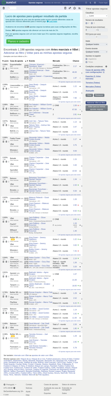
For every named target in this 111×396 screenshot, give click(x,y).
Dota (59, 364)
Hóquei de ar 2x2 (38, 359)
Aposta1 (15, 273)
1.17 (75, 139)
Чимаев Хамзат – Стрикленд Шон (40, 77)
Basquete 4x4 (61, 361)
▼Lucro (5, 61)
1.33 (75, 223)
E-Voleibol (30, 366)
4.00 (75, 219)
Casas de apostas (51, 384)
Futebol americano (53, 359)
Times (90, 62)
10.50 (74, 171)
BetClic (14, 131)
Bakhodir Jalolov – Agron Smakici (39, 273)
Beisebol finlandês (33, 371)
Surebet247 (16, 262)
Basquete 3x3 (50, 361)
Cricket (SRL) (14, 373)
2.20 (75, 324)
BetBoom (15, 113)
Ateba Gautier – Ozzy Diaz (39, 258)
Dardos (45, 364)
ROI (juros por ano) (93, 34)
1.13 (75, 122)
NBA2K (6, 371)
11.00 (74, 318)
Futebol (61, 366)
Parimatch (15, 347)
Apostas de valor (68, 3)
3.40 (75, 165)
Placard (14, 266)
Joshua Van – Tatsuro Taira (39, 131)
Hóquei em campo (42, 366)
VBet (12, 71)
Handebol (60, 368)
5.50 (75, 191)
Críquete (37, 364)
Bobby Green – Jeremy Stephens (38, 250)
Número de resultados (94, 20)
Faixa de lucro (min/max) (95, 27)
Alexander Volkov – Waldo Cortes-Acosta (39, 138)
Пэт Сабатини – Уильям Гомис (39, 113)
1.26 (75, 262)
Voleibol (25, 375)
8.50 (75, 211)
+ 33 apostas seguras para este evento (69, 269)
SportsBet (14, 170)
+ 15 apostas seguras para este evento (69, 215)
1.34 (75, 179)
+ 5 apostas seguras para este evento (70, 195)
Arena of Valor (66, 359)
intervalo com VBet (21, 355)
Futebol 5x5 (18, 368)
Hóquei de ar (26, 359)
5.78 (75, 348)
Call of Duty (61, 362)
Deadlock (52, 364)
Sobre (64, 393)
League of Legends (40, 369)
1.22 (75, 86)
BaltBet (14, 77)
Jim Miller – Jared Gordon (39, 309)
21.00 (74, 280)
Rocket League (55, 371)
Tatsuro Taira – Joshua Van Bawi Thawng (39, 126)
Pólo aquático (43, 375)
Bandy (25, 361)
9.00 (75, 151)
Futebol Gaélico (44, 368)
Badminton (17, 361)
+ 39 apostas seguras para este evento (69, 255)
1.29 (75, 293)
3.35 (75, 314)
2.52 (75, 298)
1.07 (75, 274)
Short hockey (48, 373)
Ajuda (28, 391)
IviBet (12, 97)
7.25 (75, 251)
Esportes (47, 393)
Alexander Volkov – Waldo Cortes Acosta (39, 144)
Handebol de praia (15, 362)
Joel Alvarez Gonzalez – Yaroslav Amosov (38, 347)
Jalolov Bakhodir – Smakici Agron (39, 285)
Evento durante (92, 48)
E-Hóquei (14, 366)
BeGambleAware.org (12, 391)
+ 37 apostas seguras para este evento (69, 135)
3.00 (75, 245)
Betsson (13, 121)
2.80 (75, 205)
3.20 (75, 267)
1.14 (75, 258)
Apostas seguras (35, 3)
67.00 (74, 109)
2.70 (75, 92)
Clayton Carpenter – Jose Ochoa (39, 158)
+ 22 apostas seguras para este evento (69, 102)
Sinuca (57, 373)
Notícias (29, 388)
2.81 (75, 114)
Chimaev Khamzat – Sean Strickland (39, 71)
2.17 (75, 66)
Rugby (64, 371)
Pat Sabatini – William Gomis (40, 104)
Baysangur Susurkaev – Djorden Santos (38, 190)
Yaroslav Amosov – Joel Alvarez (38, 335)
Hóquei (68, 368)
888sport (13, 230)
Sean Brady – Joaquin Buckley (37, 85)
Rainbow (44, 371)
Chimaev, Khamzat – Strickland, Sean (37, 65)
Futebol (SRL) (26, 373)
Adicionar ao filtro (14, 52)
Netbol (12, 371)
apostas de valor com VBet (42, 355)
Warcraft (32, 375)
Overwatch (21, 371)
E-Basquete (66, 364)
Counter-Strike (21, 364)
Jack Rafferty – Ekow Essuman (37, 218)
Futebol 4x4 (8, 368)
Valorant (17, 375)
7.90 (75, 98)
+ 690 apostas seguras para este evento (69, 118)
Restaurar (99, 95)
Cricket (30, 364)
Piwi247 (13, 224)
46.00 (74, 72)
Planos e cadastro (18, 41)
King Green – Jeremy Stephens (37, 238)
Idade (88, 41)
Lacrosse (28, 369)
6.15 (75, 303)
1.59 (75, 105)
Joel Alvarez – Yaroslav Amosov (38, 341)
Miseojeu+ (14, 150)
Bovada (14, 190)
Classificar (90, 13)
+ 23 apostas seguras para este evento (69, 321)
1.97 (75, 78)
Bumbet (13, 317)
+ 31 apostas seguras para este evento (69, 155)
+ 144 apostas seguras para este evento (69, 235)
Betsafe (13, 158)
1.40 (75, 231)
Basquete (40, 361)
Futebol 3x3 (69, 366)
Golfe (53, 368)
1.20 (75, 199)
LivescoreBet (16, 85)
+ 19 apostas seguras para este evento (69, 289)
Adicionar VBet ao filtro (96, 103)
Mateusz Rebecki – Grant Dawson (39, 198)
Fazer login (103, 3)
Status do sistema (69, 384)
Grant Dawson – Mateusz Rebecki (39, 204)
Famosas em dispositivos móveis (62, 369)
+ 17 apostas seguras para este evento (69, 306)
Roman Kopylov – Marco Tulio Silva (40, 297)
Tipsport (14, 285)
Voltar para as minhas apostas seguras (96, 108)
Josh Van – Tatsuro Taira (38, 121)
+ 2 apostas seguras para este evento (70, 331)
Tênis (11, 375)
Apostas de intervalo (52, 3)
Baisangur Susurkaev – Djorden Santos (38, 178)
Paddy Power (15, 138)
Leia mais (53, 21)
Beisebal (31, 361)
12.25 (74, 132)
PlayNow (13, 302)
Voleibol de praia (30, 362)
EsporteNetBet (15, 65)
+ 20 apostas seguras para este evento (69, 175)
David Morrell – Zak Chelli (39, 323)
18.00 (74, 286)
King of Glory (19, 369)
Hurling (10, 369)
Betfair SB (15, 237)
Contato (29, 384)
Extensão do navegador (67, 389)
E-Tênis (22, 366)
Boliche (41, 362)
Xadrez (69, 362)
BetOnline (15, 109)
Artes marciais (50, 362)
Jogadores (92, 59)
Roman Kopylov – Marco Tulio (40, 292)
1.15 (75, 159)
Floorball (53, 366)
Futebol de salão (30, 368)
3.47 (75, 127)
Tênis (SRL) (37, 373)
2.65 (75, 342)
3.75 (75, 145)
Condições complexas (94, 66)
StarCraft (64, 373)
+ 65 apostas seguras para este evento (69, 82)
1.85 (75, 328)
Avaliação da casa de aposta (52, 389)
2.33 (75, 185)
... (87, 16)
